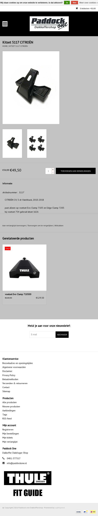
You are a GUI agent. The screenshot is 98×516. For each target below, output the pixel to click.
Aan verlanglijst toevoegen (14, 225)
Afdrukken (59, 225)
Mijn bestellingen (10, 433)
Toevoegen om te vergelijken (40, 225)
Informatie (7, 183)
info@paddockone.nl (17, 463)
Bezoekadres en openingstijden (17, 363)
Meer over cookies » (88, 3)
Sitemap (6, 391)
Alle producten (9, 402)
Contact (5, 387)
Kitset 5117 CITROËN (18, 46)
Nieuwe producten (11, 406)
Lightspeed (60, 507)
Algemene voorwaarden (14, 367)
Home (5, 46)
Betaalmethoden (10, 379)
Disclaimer (7, 371)
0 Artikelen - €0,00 (86, 8)
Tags (4, 414)
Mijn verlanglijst (9, 441)
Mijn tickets (7, 437)
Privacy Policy (8, 375)
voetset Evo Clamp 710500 (18, 294)
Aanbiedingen (8, 410)
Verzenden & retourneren (14, 383)
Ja (67, 3)
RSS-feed (7, 418)
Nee (74, 3)
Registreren (7, 429)
